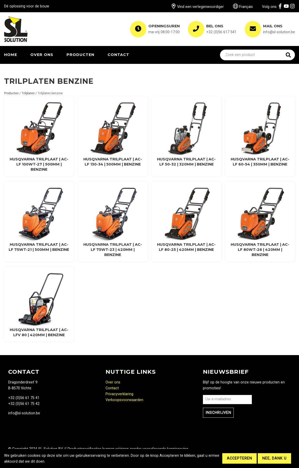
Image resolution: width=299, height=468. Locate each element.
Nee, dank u (274, 458)
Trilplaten (28, 93)
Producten (80, 54)
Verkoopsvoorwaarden (124, 400)
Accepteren (239, 458)
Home (10, 54)
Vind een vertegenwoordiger (197, 7)
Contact (118, 54)
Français (243, 7)
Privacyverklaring (119, 394)
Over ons (41, 54)
